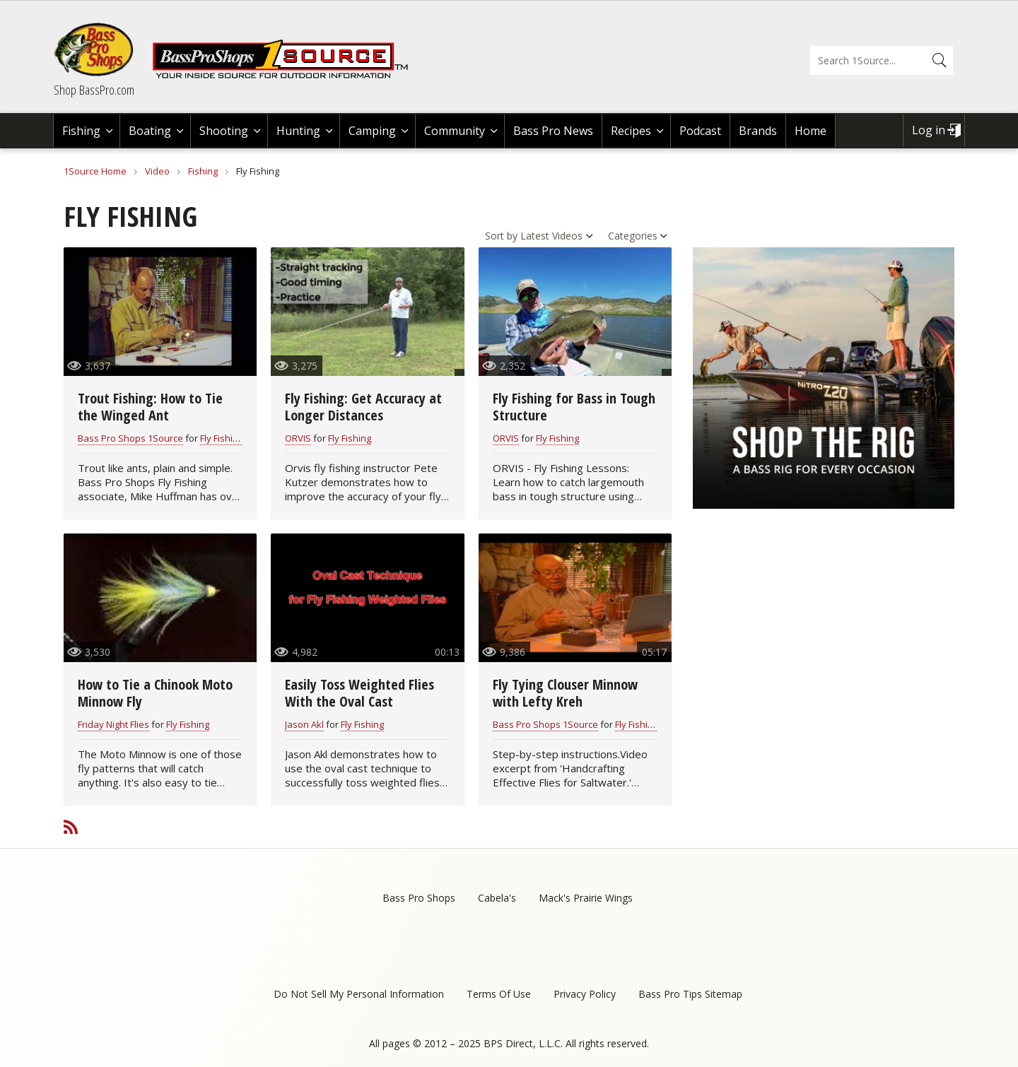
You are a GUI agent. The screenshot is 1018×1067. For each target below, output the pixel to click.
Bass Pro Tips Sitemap (690, 994)
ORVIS (298, 438)
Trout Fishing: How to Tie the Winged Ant (150, 407)
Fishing (81, 130)
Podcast (700, 130)
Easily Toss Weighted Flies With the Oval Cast (359, 693)
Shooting (223, 130)
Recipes (631, 130)
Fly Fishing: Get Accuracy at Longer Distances (363, 407)
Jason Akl (304, 724)
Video (157, 171)
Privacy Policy (585, 994)
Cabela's (497, 897)
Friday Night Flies (113, 724)
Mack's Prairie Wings (586, 897)
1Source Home (95, 171)
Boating (150, 130)
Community (454, 130)
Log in (928, 130)
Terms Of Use (499, 994)
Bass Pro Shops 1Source (130, 438)
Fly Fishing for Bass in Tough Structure (574, 407)
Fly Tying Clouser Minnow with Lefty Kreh (565, 693)
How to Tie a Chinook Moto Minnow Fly (155, 693)
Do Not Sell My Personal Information (359, 994)
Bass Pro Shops (418, 897)
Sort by (501, 235)
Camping (372, 130)
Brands (758, 130)
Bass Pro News (553, 130)
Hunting (298, 130)
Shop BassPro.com (94, 90)
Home (810, 130)
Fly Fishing (221, 438)
